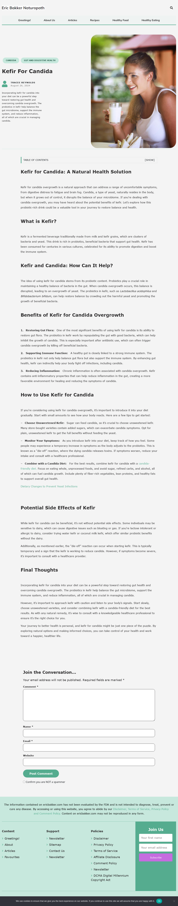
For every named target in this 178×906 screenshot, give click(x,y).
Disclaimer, (120, 808)
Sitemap (53, 844)
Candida (11, 60)
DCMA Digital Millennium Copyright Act (110, 878)
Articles (72, 20)
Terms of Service (104, 851)
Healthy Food (121, 20)
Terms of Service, (139, 808)
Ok (159, 901)
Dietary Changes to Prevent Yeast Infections (49, 486)
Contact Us (55, 851)
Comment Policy (104, 863)
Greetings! (24, 20)
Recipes (94, 20)
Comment (30, 686)
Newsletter (55, 838)
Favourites (10, 857)
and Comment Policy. (47, 813)
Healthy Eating (151, 20)
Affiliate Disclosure (105, 857)
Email (28, 741)
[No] (174, 901)
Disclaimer (100, 838)
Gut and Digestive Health (39, 60)
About (7, 844)
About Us (49, 20)
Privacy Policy (160, 808)
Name (28, 726)
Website (28, 755)
